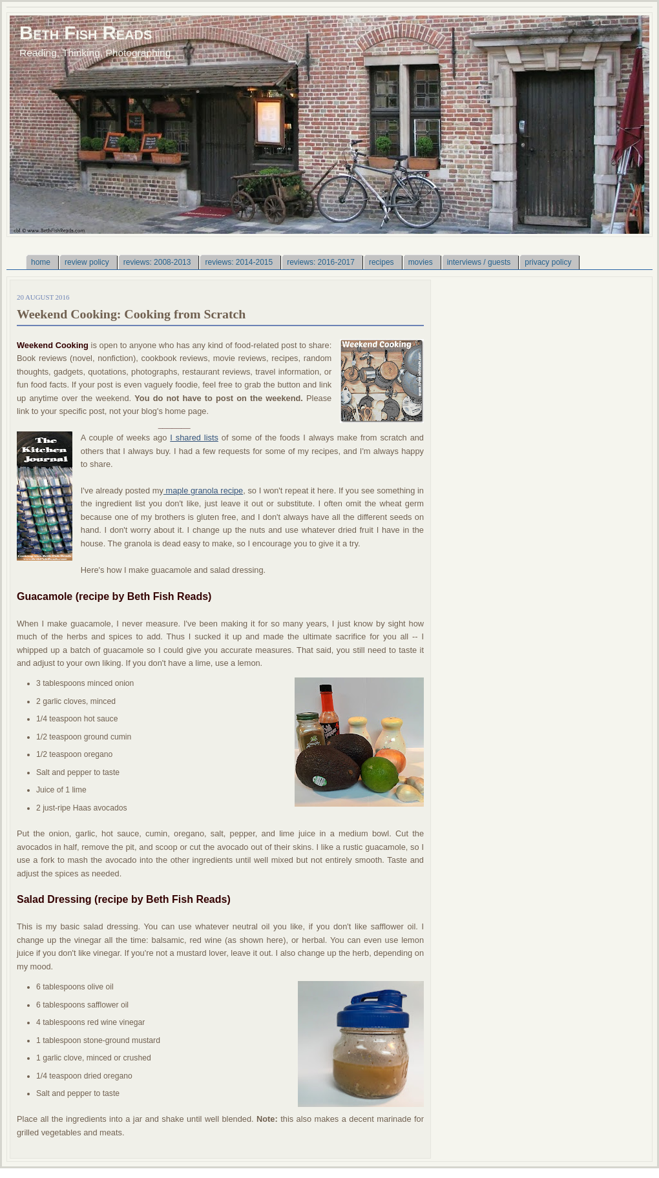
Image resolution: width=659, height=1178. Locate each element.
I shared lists (194, 437)
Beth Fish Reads (85, 32)
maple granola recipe (203, 490)
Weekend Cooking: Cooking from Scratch (131, 314)
